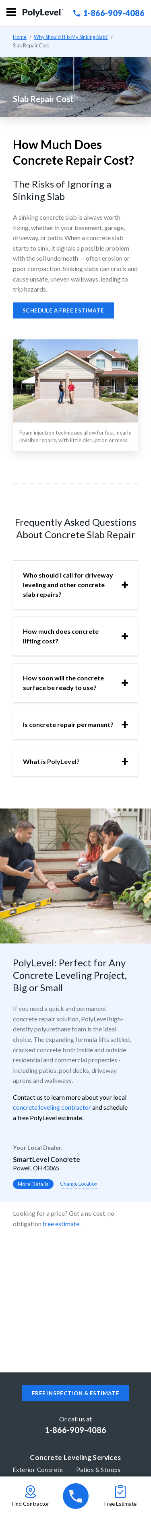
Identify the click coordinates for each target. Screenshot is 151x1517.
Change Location (78, 1183)
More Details (33, 1184)
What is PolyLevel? (51, 761)
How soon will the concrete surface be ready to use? (63, 682)
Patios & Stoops (98, 1469)
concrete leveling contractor (52, 1107)
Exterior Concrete (38, 1469)
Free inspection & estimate (75, 1393)
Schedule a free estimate (63, 310)
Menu (11, 12)
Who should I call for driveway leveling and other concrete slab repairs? (68, 584)
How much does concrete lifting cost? (61, 636)
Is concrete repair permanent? (68, 724)
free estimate (61, 1223)
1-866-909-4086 (109, 13)
